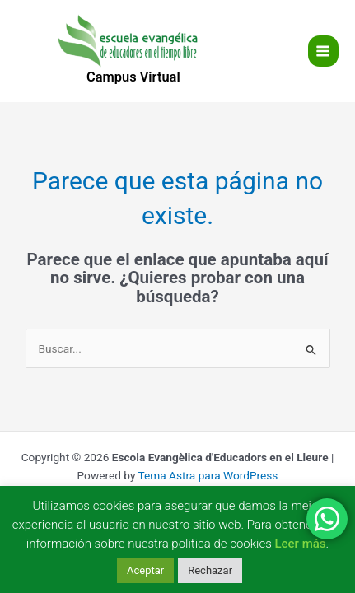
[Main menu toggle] (323, 50)
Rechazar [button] (210, 570)
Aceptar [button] (145, 570)
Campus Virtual (133, 77)
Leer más (299, 543)
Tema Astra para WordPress (208, 475)
